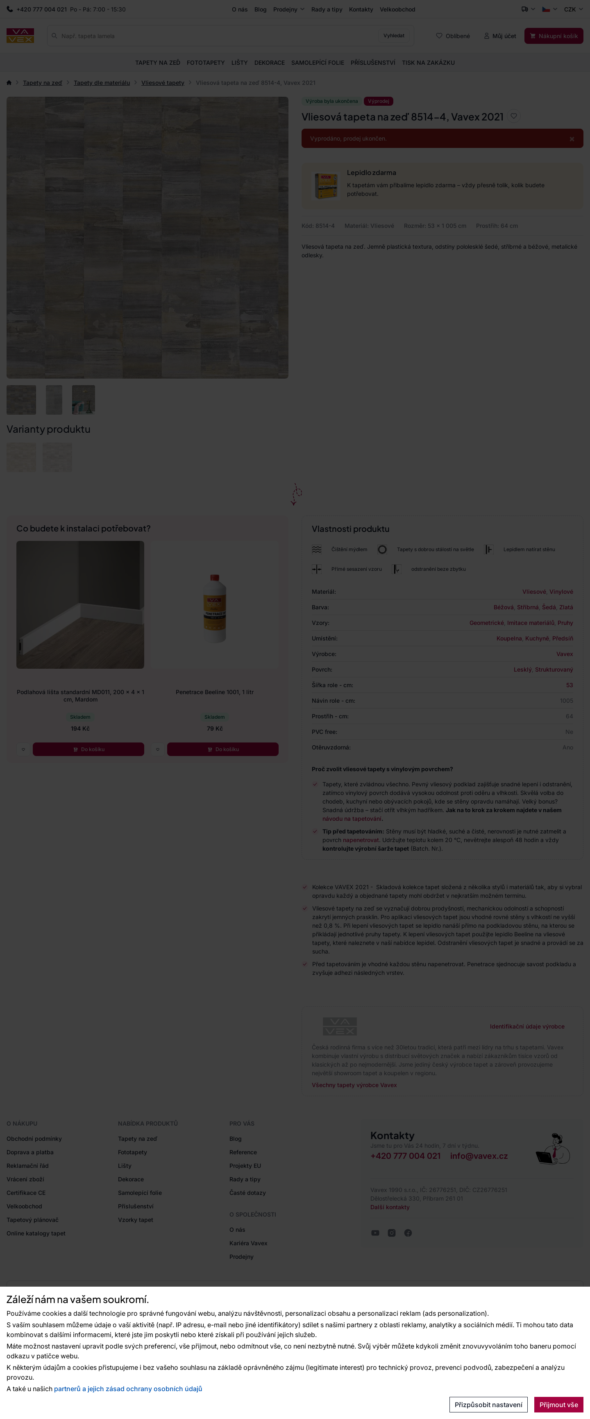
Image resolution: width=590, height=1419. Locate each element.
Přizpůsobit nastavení (488, 1405)
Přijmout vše (559, 1405)
